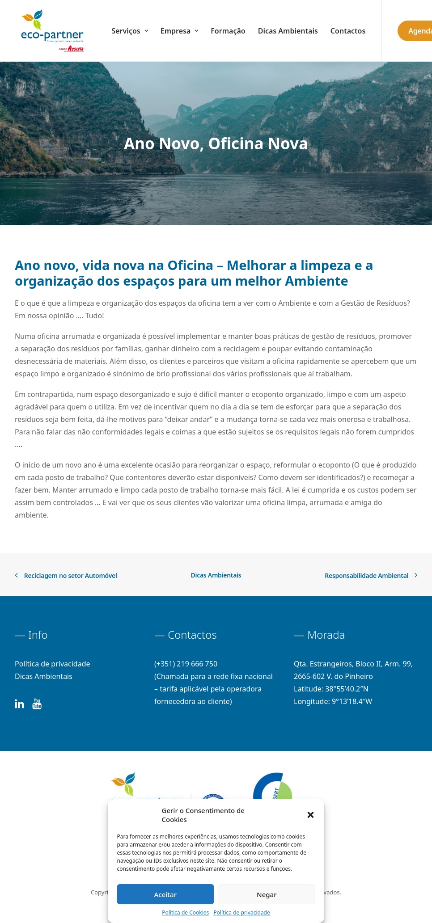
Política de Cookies (185, 912)
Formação (228, 31)
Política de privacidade (241, 912)
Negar (266, 894)
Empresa (180, 31)
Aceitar (165, 894)
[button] (310, 814)
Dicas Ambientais (288, 31)
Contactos (347, 31)
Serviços (130, 31)
